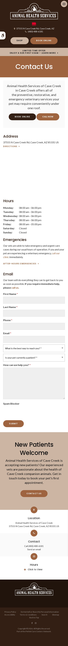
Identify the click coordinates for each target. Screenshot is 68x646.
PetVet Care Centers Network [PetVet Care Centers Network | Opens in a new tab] (38, 631)
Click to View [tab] (35, 569)
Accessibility (9, 614)
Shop (19, 40)
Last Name (10, 306)
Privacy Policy (10, 612)
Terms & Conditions (28, 614)
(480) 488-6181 (35, 31)
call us (15, 287)
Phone (7, 320)
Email (7, 333)
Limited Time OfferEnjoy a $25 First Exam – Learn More (33, 51)
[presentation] (21, 411)
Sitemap (55, 614)
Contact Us (34, 493)
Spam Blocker (11, 403)
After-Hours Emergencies (19, 264)
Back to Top (34, 617)
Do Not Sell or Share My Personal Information (40, 612)
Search (44, 614)
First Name (10, 293)
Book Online (44, 40)
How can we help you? (17, 364)
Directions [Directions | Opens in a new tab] (10, 146)
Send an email (34, 549)
